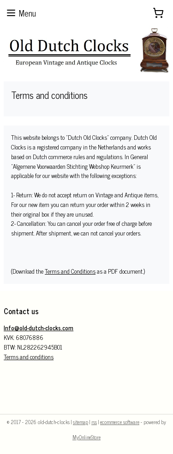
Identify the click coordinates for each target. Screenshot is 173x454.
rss (94, 422)
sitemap (80, 422)
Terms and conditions (29, 357)
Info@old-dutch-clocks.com (38, 328)
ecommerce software (119, 422)
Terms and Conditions (70, 271)
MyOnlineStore (86, 437)
